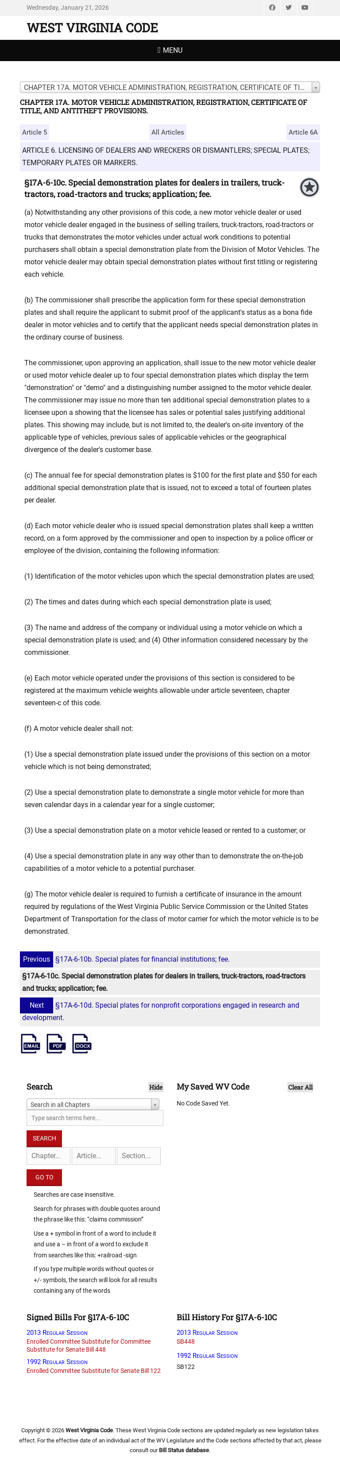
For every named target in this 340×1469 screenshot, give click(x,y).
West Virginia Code (92, 27)
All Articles (167, 132)
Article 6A (303, 132)
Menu (172, 50)
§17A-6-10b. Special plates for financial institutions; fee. (126, 959)
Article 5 (34, 132)
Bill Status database (184, 1450)
